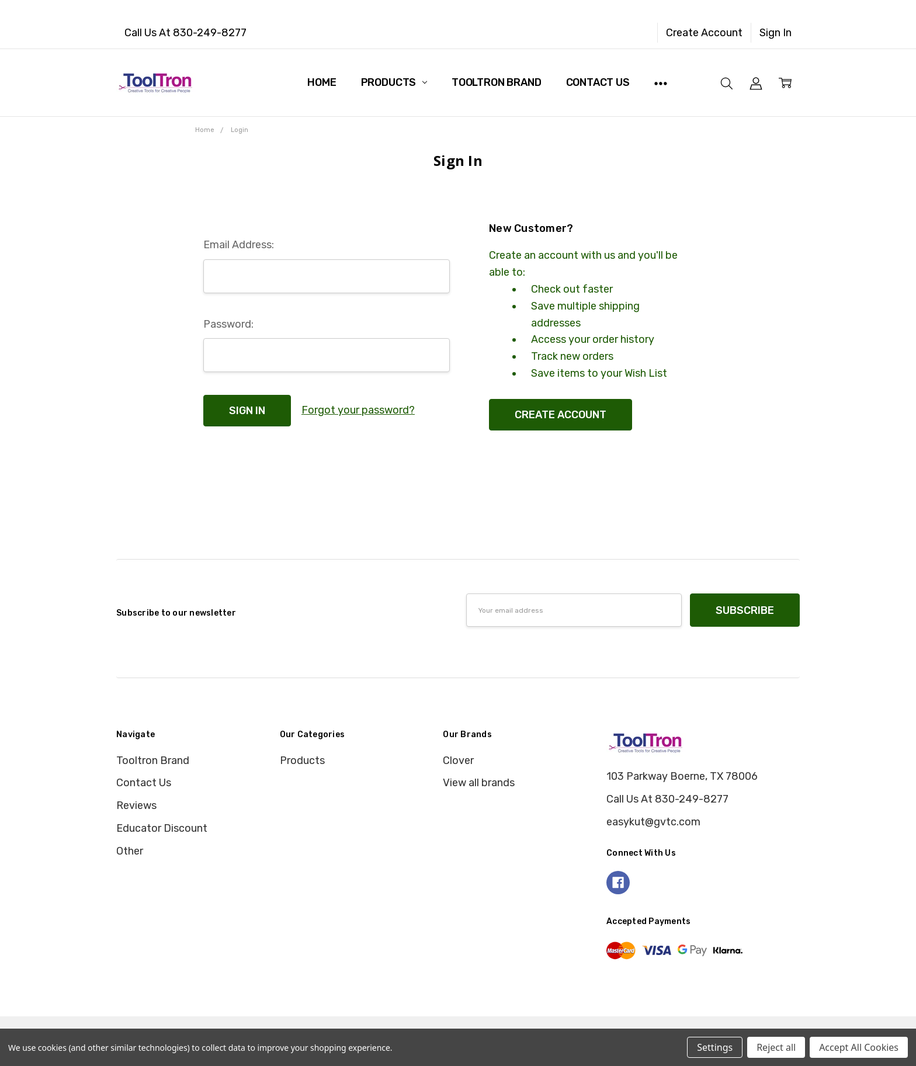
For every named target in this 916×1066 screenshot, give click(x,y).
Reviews (136, 805)
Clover (458, 760)
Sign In (775, 32)
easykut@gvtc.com (653, 821)
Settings (715, 1047)
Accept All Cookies (858, 1047)
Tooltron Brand (496, 82)
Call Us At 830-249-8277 (185, 32)
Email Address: (238, 244)
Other (129, 851)
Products (394, 82)
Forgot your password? (358, 410)
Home (321, 82)
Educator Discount (161, 828)
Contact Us (598, 82)
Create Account (704, 32)
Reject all (776, 1047)
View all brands (479, 782)
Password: (228, 324)
